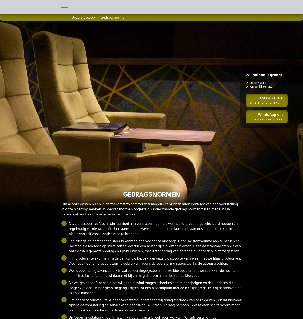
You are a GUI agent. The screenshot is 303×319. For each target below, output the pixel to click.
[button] (64, 6)
